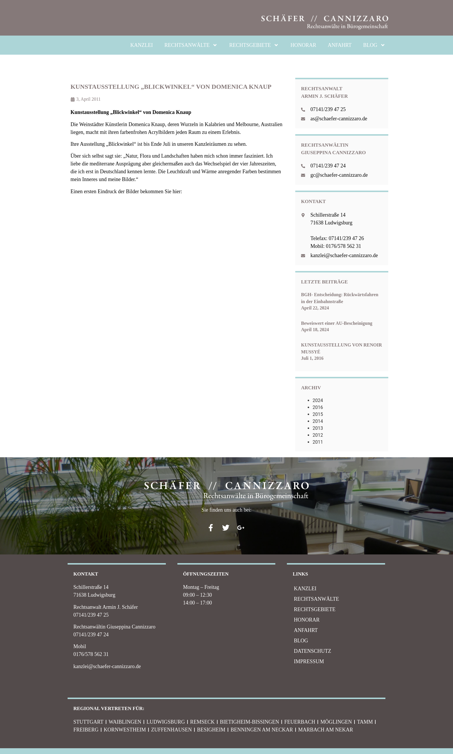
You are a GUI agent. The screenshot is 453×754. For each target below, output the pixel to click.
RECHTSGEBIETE (254, 45)
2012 (318, 435)
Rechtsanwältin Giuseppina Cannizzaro (114, 627)
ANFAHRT (340, 45)
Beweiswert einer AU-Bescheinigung (336, 323)
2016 (318, 407)
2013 (318, 428)
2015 (318, 414)
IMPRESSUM (309, 661)
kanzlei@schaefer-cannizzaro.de (107, 666)
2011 (318, 442)
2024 (318, 400)
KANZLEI (141, 45)
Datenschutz (312, 651)
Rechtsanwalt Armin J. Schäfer (105, 607)
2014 (318, 421)
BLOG (374, 45)
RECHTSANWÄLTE (191, 45)
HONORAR (303, 45)
